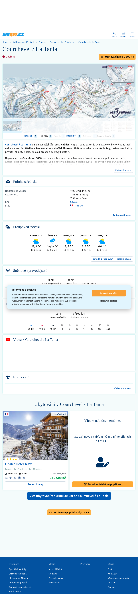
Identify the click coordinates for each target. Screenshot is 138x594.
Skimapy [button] (46, 136)
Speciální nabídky (17, 569)
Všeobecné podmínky (118, 578)
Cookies (112, 587)
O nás (110, 569)
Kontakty (112, 573)
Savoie (53, 42)
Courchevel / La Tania (88, 42)
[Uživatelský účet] (114, 35)
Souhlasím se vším (108, 293)
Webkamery (15, 591)
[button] (123, 170)
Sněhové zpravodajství (20, 587)
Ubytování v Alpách (18, 578)
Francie (42, 42)
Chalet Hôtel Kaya (19, 464)
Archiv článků (55, 569)
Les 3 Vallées (67, 42)
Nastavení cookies (108, 301)
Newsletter (54, 582)
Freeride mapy (56, 578)
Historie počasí (123, 259)
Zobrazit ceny (35, 484)
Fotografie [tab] (30, 136)
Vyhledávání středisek (23, 42)
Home (5, 42)
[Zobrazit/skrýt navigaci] (132, 35)
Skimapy (53, 573)
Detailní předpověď (103, 259)
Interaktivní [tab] (73, 136)
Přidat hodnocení (122, 388)
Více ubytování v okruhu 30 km (69, 496)
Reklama (112, 582)
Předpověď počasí (18, 582)
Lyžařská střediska (17, 573)
